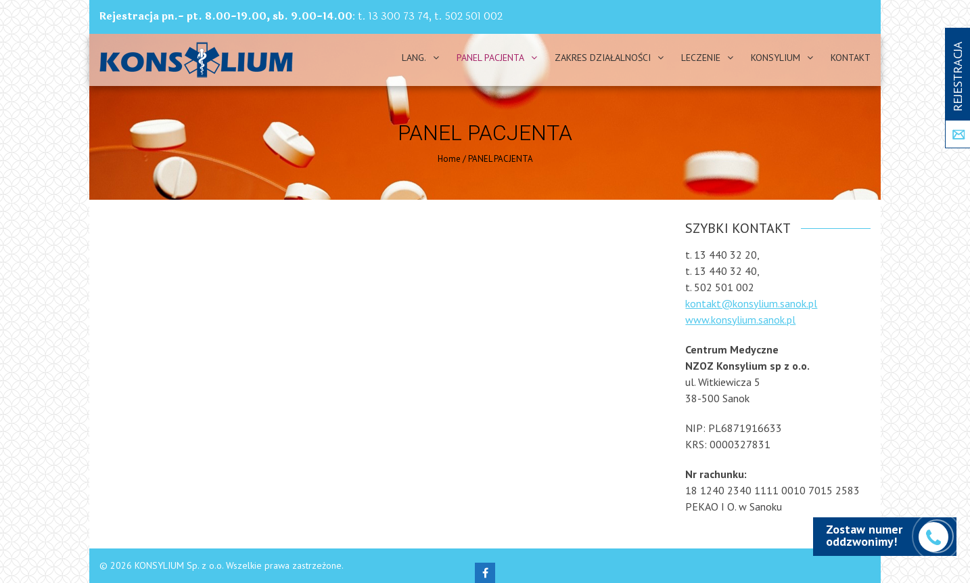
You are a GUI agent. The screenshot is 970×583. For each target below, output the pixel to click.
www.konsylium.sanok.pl (740, 319)
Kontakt (851, 57)
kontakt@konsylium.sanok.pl (751, 303)
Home (449, 159)
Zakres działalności (603, 57)
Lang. (414, 57)
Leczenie (700, 57)
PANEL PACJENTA (490, 57)
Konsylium (775, 57)
